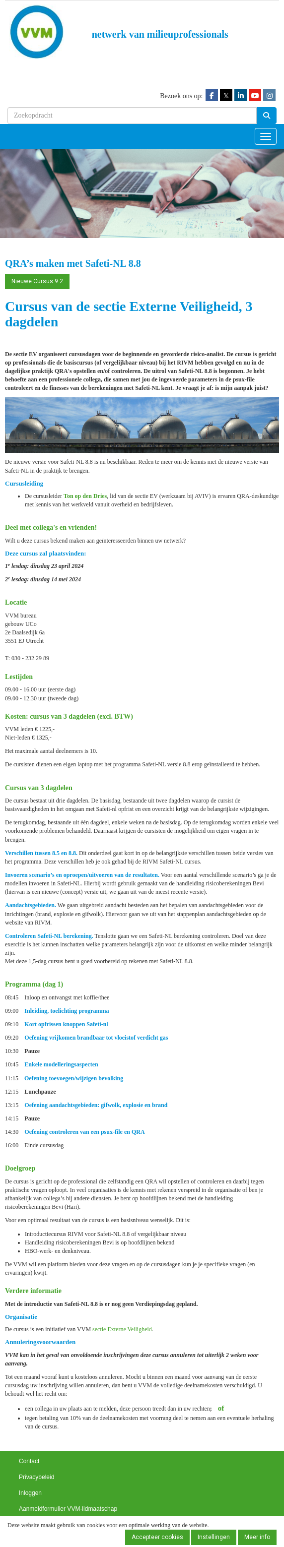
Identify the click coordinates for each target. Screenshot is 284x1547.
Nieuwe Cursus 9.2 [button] (37, 281)
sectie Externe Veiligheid (122, 1329)
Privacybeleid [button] (36, 1477)
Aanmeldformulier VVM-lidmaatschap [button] (68, 1508)
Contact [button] (29, 1461)
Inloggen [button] (30, 1492)
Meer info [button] (257, 1537)
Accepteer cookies (157, 1537)
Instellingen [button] (214, 1537)
